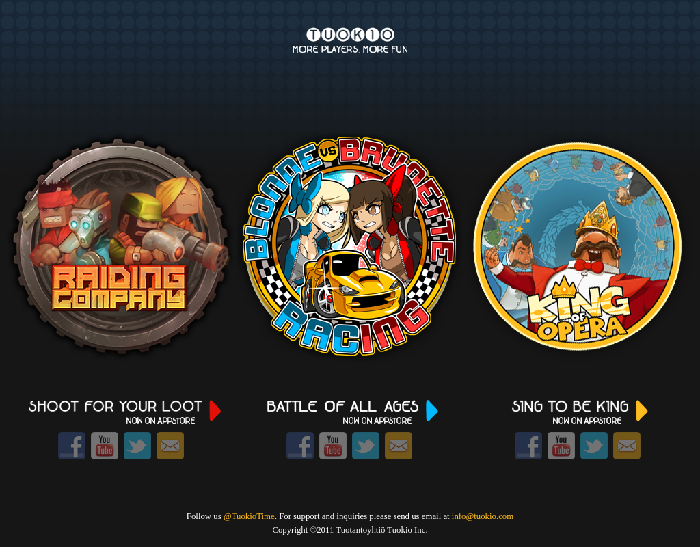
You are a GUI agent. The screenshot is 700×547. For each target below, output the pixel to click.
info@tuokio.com (482, 516)
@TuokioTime (249, 516)
